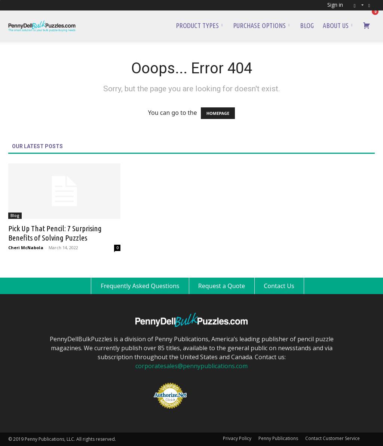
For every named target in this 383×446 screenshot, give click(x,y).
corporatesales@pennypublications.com (191, 366)
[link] (211, 383)
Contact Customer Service (332, 438)
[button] (356, 5)
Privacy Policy (237, 438)
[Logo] (42, 25)
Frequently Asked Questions (140, 286)
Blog (307, 25)
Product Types (199, 25)
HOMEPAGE (217, 113)
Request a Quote (221, 286)
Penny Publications (278, 438)
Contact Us (279, 286)
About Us (337, 25)
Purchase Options (261, 25)
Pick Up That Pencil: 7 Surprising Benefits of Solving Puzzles (55, 233)
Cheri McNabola (25, 247)
